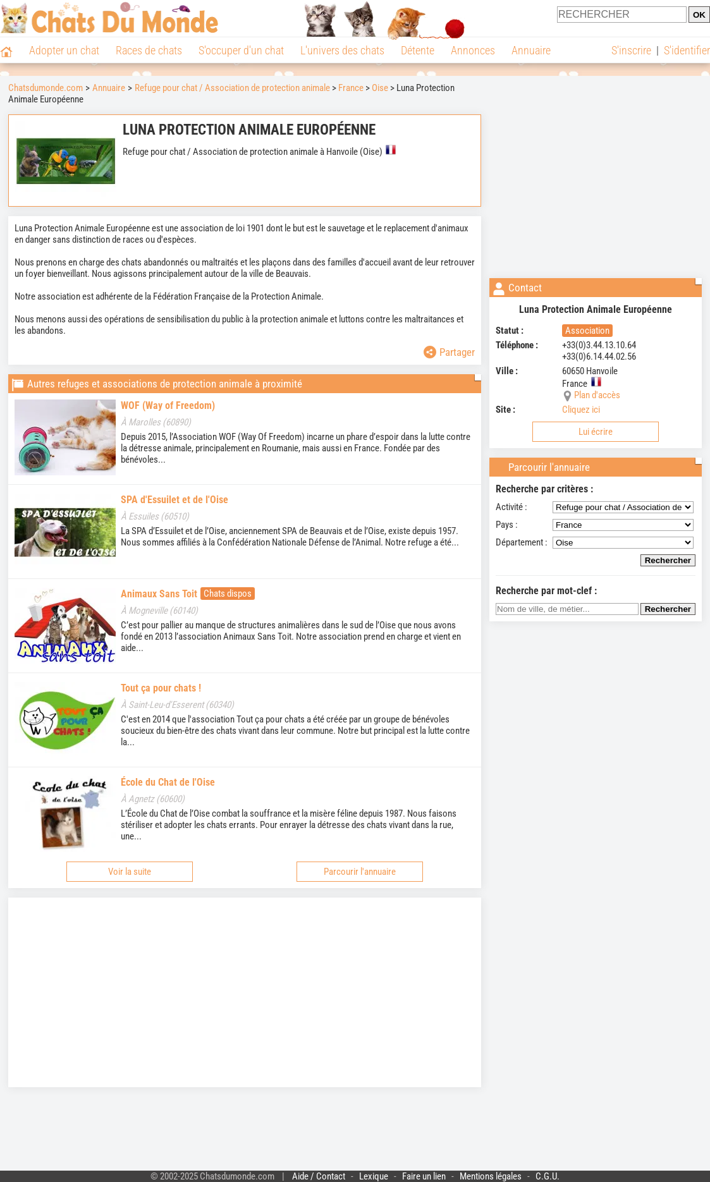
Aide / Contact (318, 1176)
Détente (417, 50)
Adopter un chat (64, 50)
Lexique (373, 1176)
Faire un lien (424, 1176)
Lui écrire (595, 431)
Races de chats (149, 50)
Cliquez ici (581, 409)
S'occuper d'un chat (241, 50)
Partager (449, 352)
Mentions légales (491, 1176)
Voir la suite (129, 871)
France (351, 88)
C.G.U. (548, 1176)
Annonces (473, 50)
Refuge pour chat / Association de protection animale (232, 88)
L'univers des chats (342, 50)
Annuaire (531, 50)
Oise (380, 88)
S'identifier (687, 50)
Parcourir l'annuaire (360, 871)
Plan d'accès (597, 395)
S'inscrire (631, 50)
